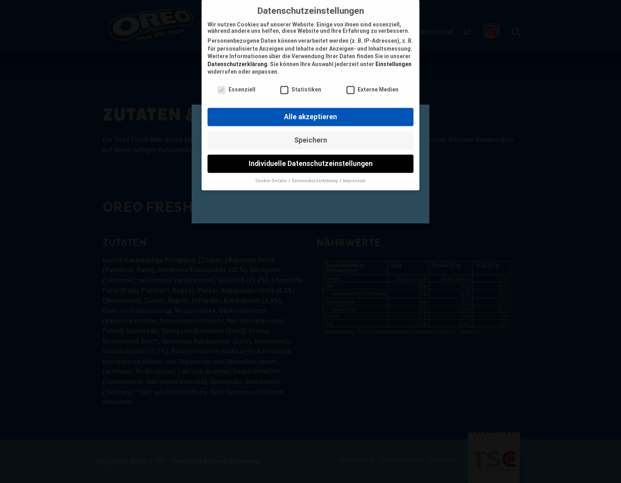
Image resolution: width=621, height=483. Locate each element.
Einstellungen (393, 59)
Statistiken (300, 85)
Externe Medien (372, 85)
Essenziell (236, 85)
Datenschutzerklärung (237, 59)
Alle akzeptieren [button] (310, 112)
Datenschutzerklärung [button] (315, 176)
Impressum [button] (354, 176)
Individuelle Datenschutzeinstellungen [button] (311, 159)
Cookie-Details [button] (271, 176)
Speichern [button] (310, 135)
